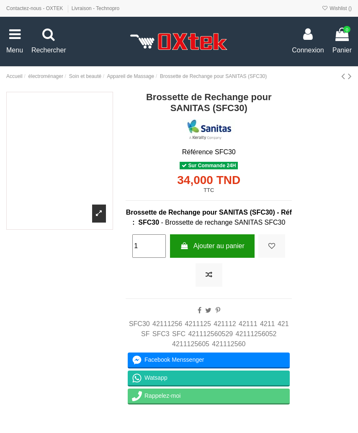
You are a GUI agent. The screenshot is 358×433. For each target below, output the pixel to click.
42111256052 (256, 333)
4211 (267, 323)
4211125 (198, 323)
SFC (178, 333)
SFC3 (161, 333)
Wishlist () (337, 8)
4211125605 (190, 343)
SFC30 (139, 323)
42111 (248, 323)
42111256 (167, 323)
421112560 (228, 343)
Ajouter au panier (212, 245)
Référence (197, 152)
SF (145, 333)
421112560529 (210, 333)
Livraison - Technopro (96, 8)
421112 (225, 323)
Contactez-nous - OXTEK (35, 8)
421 (283, 323)
